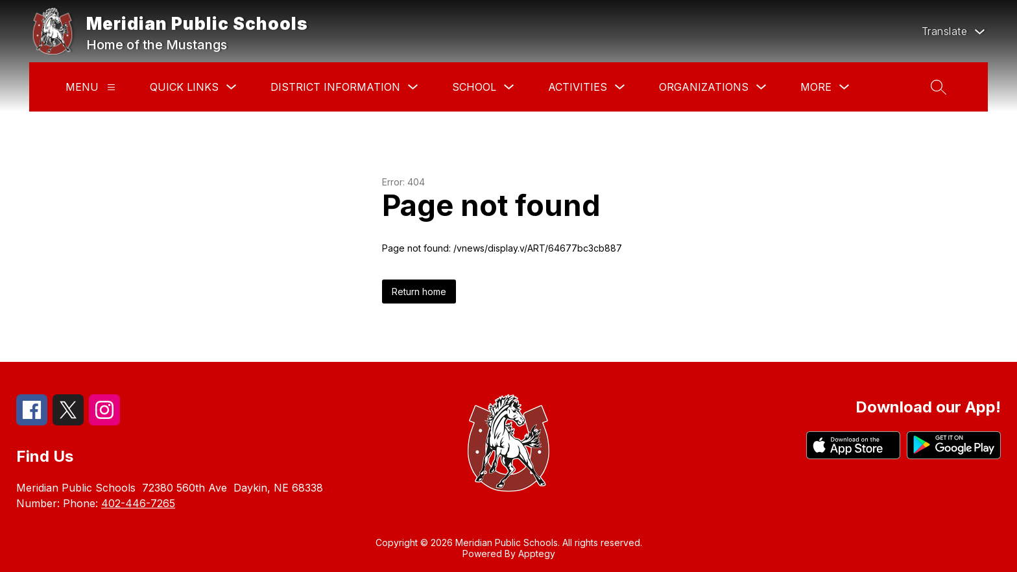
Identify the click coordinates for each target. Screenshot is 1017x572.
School (474, 86)
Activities (577, 86)
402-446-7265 (138, 503)
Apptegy (536, 553)
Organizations (703, 86)
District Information (335, 86)
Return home (419, 291)
